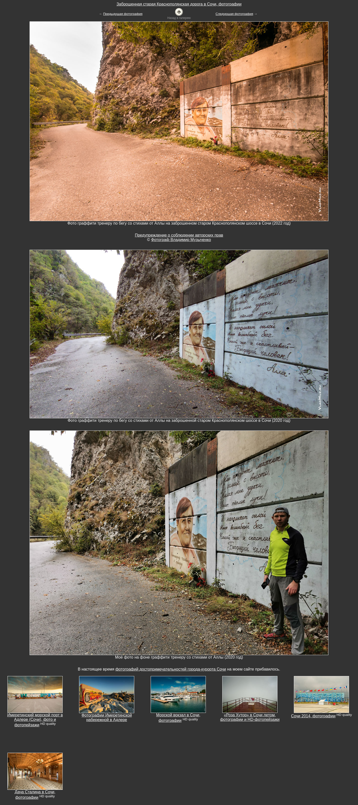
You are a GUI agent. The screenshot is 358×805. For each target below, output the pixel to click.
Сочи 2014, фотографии (313, 716)
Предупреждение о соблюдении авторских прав (179, 235)
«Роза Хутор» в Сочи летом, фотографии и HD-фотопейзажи (250, 717)
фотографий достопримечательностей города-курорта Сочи (170, 669)
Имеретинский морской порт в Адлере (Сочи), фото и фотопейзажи (35, 720)
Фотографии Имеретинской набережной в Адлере (107, 717)
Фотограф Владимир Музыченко (181, 240)
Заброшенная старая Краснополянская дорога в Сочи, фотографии (179, 4)
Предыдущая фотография (122, 14)
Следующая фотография (234, 14)
